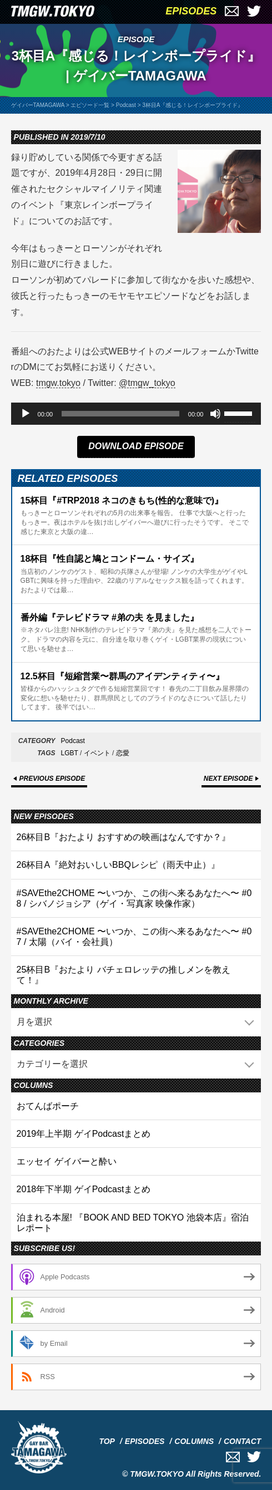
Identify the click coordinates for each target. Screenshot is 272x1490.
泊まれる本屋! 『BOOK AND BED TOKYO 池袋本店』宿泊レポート (133, 1223)
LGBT (69, 753)
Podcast (73, 741)
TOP (107, 1441)
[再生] (25, 413)
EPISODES (190, 11)
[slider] (120, 413)
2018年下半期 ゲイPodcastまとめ (84, 1189)
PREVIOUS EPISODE (52, 778)
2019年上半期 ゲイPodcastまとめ (84, 1133)
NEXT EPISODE (228, 778)
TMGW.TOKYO (157, 1473)
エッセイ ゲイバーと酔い (67, 1161)
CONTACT (242, 1441)
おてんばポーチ (48, 1106)
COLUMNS (194, 1441)
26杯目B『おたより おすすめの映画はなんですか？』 (123, 837)
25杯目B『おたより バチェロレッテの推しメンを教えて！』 (123, 975)
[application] (136, 414)
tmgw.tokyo (58, 383)
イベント (97, 753)
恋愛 (122, 753)
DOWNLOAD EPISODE (136, 446)
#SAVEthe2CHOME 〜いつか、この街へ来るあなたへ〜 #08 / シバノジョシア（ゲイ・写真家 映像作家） (134, 898)
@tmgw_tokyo (147, 383)
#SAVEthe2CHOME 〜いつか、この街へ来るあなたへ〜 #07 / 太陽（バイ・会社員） (134, 937)
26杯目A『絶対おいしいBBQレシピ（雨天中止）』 (118, 864)
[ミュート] (215, 413)
